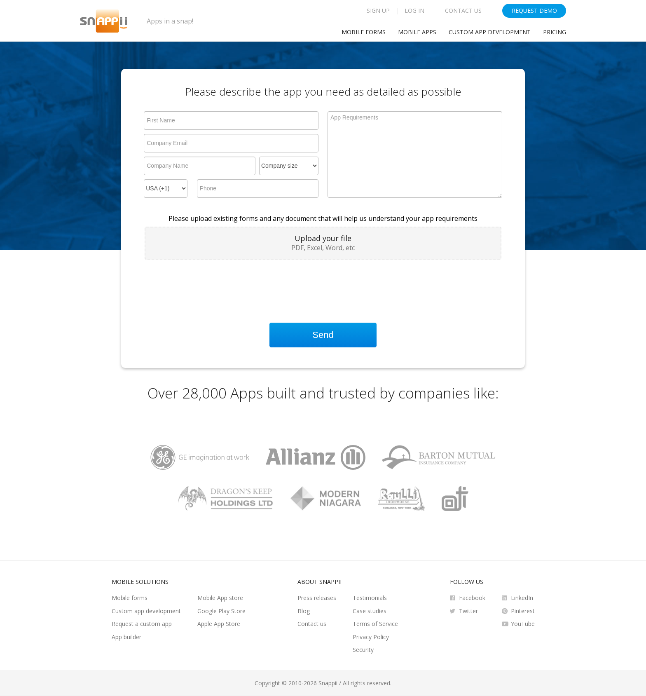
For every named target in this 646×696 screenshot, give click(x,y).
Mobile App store (220, 598)
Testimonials (370, 598)
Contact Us (463, 10)
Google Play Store (221, 611)
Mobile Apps (417, 32)
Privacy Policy (371, 637)
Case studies (369, 611)
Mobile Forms (364, 32)
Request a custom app (142, 624)
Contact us (311, 624)
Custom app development (490, 32)
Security (363, 650)
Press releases (316, 598)
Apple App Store (218, 624)
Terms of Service (375, 624)
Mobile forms (129, 598)
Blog (303, 611)
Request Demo (534, 10)
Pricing (554, 32)
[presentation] (207, 284)
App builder (126, 637)
